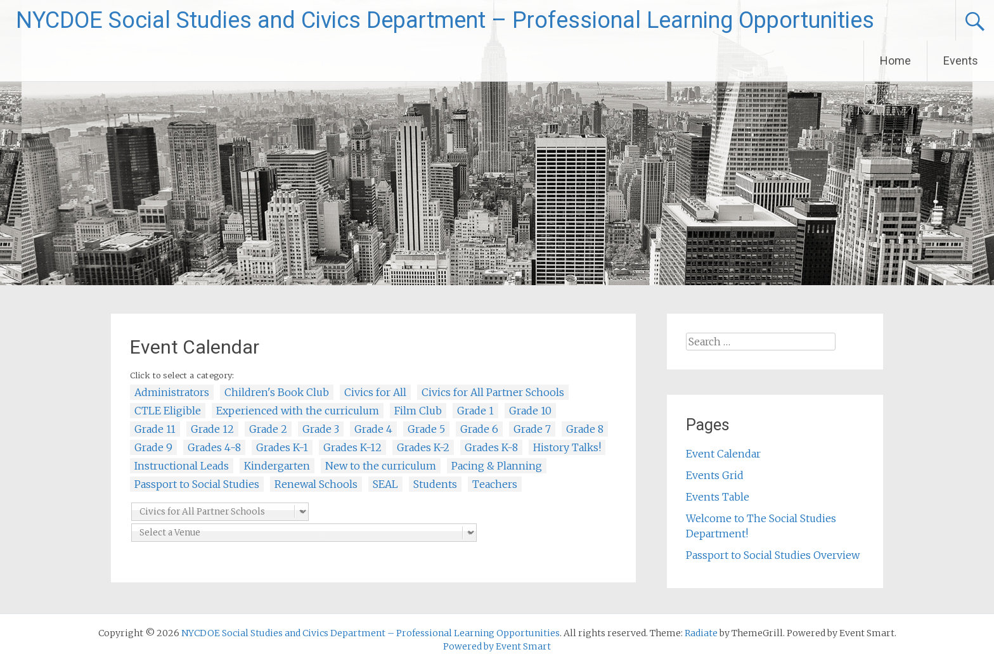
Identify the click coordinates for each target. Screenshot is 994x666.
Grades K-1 (282, 447)
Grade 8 (585, 429)
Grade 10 (530, 410)
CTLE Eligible (167, 410)
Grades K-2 (423, 447)
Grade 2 (268, 429)
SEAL (385, 484)
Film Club (418, 410)
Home (895, 60)
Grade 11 (155, 429)
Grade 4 (373, 429)
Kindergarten (277, 465)
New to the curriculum (380, 465)
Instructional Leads (181, 465)
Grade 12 (212, 429)
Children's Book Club (276, 392)
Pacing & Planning (496, 465)
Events (960, 60)
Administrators (171, 392)
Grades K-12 (352, 447)
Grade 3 (320, 429)
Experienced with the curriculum (297, 410)
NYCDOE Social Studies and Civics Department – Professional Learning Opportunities (445, 20)
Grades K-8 (491, 447)
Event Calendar (723, 453)
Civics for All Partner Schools (493, 392)
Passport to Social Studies (196, 484)
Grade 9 (153, 447)
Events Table (717, 496)
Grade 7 (532, 429)
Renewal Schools (316, 484)
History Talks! (567, 447)
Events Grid (715, 475)
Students (435, 484)
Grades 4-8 (214, 447)
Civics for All (375, 392)
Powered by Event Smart (497, 646)
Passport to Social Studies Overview (773, 555)
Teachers (494, 484)
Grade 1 (475, 410)
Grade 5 (426, 429)
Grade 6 (479, 429)
